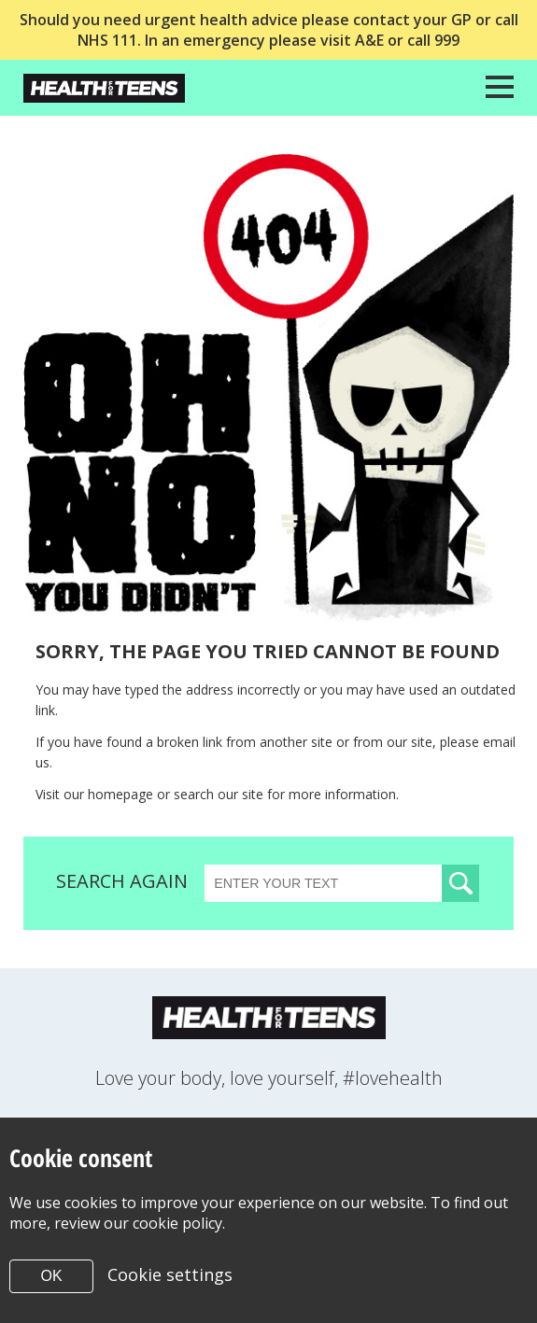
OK (51, 1276)
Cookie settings (170, 1274)
